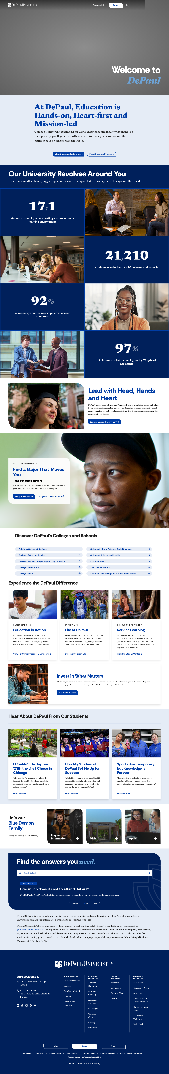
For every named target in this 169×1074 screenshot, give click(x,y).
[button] (104, 421)
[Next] (97, 903)
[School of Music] (119, 561)
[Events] (118, 998)
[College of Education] (49, 567)
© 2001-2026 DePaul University (84, 1064)
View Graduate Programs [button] (101, 154)
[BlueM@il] (95, 1009)
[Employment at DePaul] (141, 1009)
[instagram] (26, 1005)
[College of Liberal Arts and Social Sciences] (119, 549)
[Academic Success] (95, 1001)
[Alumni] (72, 996)
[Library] (95, 1022)
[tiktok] (22, 1005)
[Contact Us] (39, 1053)
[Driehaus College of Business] (49, 549)
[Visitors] (72, 986)
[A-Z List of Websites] (141, 1017)
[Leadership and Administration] (141, 1000)
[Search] (148, 873)
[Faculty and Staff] (72, 991)
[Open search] (151, 5)
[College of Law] (49, 573)
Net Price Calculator (44, 895)
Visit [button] (56, 1046)
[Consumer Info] (71, 1053)
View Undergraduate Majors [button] (69, 154)
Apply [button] (84, 1046)
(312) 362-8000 (28, 991)
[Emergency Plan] (55, 1053)
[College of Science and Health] (119, 555)
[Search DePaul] (85, 873)
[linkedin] (18, 1005)
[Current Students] (72, 981)
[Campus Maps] (118, 993)
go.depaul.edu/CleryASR (30, 930)
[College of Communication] (49, 555)
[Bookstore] (118, 988)
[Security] (118, 983)
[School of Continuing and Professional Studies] (119, 573)
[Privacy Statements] (107, 1053)
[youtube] (35, 1005)
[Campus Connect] (95, 1015)
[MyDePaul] (95, 1028)
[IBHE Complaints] (88, 1053)
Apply (139, 5)
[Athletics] (141, 993)
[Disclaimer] (27, 1053)
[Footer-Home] (84, 964)
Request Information (65, 837)
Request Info (122, 5)
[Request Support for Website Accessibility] (84, 1057)
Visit (104, 838)
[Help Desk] (141, 1024)
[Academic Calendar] (95, 984)
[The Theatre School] (119, 567)
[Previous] (73, 903)
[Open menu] (159, 5)
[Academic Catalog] (95, 993)
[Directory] (141, 983)
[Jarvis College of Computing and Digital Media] (49, 561)
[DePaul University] (26, 5)
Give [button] (113, 1046)
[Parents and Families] (72, 1003)
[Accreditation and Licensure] (131, 1053)
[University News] (141, 988)
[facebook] (31, 1005)
